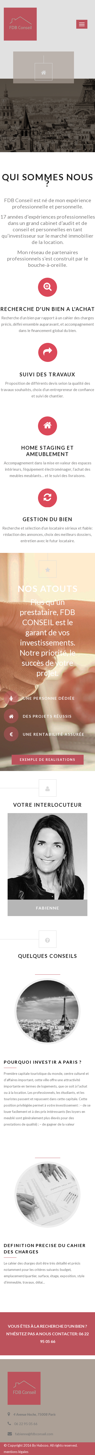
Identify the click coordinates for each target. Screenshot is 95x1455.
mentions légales (16, 1452)
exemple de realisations (47, 760)
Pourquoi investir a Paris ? (43, 1062)
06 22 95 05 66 (25, 1424)
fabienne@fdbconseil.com (34, 1434)
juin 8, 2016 (47, 971)
